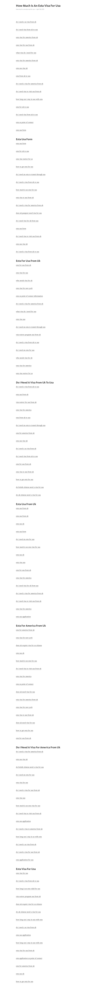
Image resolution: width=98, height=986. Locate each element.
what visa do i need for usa (26, 53)
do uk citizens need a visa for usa (28, 495)
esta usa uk (20, 524)
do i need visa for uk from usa (27, 221)
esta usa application (23, 617)
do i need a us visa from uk (26, 22)
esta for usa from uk (23, 265)
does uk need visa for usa (25, 692)
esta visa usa (20, 319)
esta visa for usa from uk (25, 45)
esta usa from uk (22, 394)
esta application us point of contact (29, 958)
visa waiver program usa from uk (28, 335)
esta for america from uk (25, 433)
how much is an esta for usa (26, 190)
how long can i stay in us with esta (29, 837)
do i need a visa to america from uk (29, 829)
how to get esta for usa (24, 167)
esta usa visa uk (22, 68)
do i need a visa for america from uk (29, 84)
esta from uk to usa (23, 76)
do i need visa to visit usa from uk (28, 91)
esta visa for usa (22, 273)
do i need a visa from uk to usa (27, 182)
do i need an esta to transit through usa (30, 174)
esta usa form (21, 130)
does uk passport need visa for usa (29, 213)
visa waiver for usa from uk (26, 402)
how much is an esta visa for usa (25, 9)
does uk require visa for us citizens (29, 645)
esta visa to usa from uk (25, 198)
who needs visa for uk (24, 281)
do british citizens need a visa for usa (30, 487)
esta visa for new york (24, 288)
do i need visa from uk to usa (27, 30)
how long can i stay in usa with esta (29, 99)
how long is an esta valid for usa (28, 889)
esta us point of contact (24, 122)
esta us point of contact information (29, 296)
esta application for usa (24, 860)
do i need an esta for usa (25, 350)
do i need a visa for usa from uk (28, 790)
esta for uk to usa (22, 107)
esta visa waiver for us (24, 159)
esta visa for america (23, 366)
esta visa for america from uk (27, 37)
